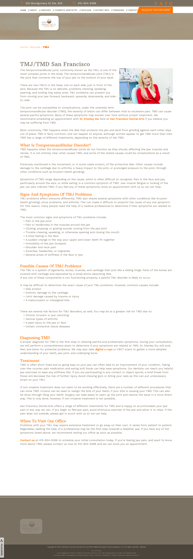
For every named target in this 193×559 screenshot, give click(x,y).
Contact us (27, 440)
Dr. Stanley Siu (89, 118)
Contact (133, 10)
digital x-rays (103, 349)
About (33, 10)
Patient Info (102, 10)
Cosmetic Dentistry (66, 10)
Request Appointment (156, 9)
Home (23, 10)
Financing (118, 10)
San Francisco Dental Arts (127, 118)
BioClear (86, 10)
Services (46, 10)
